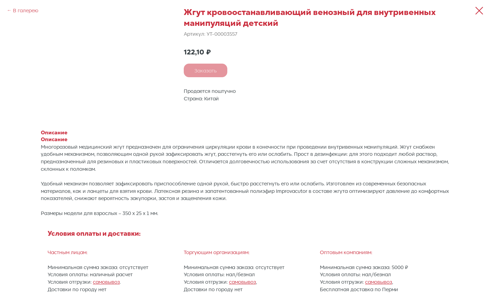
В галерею (25, 10)
